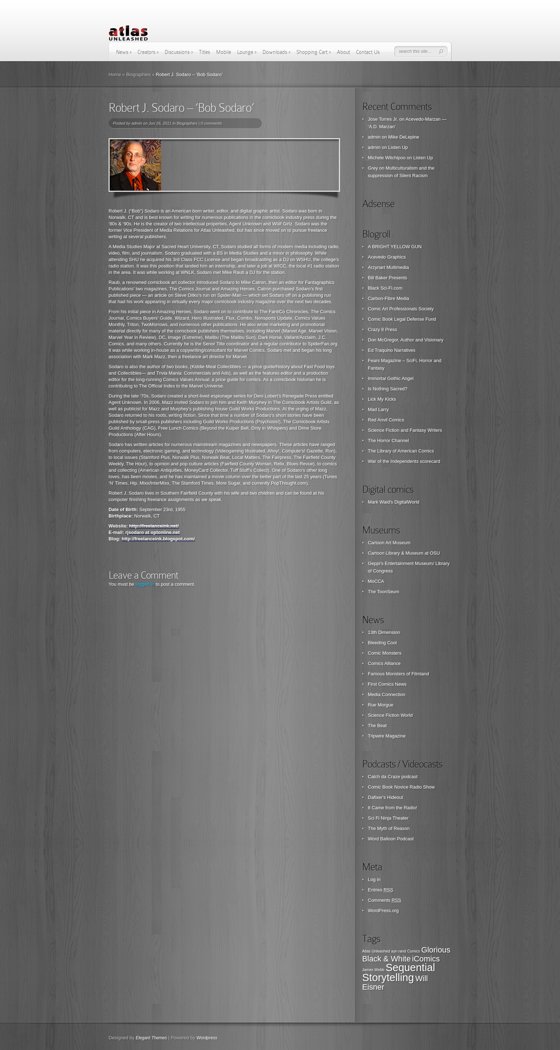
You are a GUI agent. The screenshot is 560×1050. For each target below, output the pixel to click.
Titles (204, 52)
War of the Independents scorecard (404, 461)
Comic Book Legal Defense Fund (402, 319)
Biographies (138, 74)
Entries (380, 889)
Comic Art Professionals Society (401, 308)
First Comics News (387, 684)
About (343, 52)
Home (115, 74)
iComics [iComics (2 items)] (426, 958)
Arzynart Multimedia (388, 267)
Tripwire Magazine (387, 736)
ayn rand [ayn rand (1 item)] (398, 951)
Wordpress (206, 1037)
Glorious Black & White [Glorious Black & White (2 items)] (406, 954)
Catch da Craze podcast (393, 776)
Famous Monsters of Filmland (398, 673)
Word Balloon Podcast (391, 838)
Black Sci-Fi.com (385, 288)
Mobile (223, 52)
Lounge (246, 52)
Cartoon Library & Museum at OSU (404, 553)
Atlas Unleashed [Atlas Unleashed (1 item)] (376, 951)
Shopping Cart (313, 52)
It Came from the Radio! (392, 807)
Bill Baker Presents (387, 277)
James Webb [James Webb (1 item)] (373, 970)
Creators (148, 52)
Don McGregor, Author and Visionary (406, 339)
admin (136, 123)
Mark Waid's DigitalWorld (393, 502)
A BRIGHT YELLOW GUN (395, 246)
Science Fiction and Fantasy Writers (405, 430)
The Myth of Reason (389, 828)
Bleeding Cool (382, 642)
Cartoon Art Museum (389, 542)
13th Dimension (384, 632)
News (123, 52)
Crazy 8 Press (382, 329)
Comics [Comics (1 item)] (413, 951)
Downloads (276, 52)
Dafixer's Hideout (385, 797)
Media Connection (386, 694)
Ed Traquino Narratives (391, 350)
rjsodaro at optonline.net (152, 532)
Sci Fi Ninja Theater (388, 818)
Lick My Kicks (382, 399)
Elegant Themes (151, 1037)
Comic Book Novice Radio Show (401, 787)
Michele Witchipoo (387, 157)
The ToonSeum (383, 591)
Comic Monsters (384, 653)
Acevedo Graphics (387, 257)
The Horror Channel (388, 440)
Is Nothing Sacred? (388, 388)
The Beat (377, 725)
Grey (373, 168)
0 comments (211, 123)
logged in (144, 584)
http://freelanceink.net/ (154, 526)
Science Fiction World (390, 715)
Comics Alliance (384, 663)
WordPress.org (383, 910)
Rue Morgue (381, 705)
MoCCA (376, 581)
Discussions (179, 52)
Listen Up (398, 147)
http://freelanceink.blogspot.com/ (158, 538)
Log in (374, 879)
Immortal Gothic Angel (391, 378)
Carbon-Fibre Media (388, 298)
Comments (384, 900)
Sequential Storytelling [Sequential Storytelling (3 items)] (398, 972)
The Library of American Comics (401, 451)
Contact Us (368, 52)
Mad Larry (378, 409)
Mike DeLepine (403, 137)
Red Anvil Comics (386, 419)
